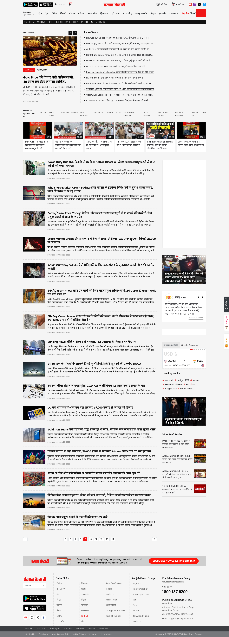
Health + (110, 594)
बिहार (83, 599)
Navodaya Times (141, 594)
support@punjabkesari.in (181, 618)
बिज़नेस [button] (185, 13)
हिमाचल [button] (104, 13)
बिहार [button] (153, 13)
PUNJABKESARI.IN (178, 634)
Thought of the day (115, 610)
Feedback (43, 634)
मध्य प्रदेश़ (85, 594)
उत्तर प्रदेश (61, 621)
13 (107, 539)
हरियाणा (84, 589)
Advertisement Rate (60, 634)
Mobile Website (79, 634)
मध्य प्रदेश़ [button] (127, 13)
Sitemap (93, 634)
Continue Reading (30, 102)
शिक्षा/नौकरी (111, 605)
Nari (204, 112)
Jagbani (136, 583)
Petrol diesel (185, 388)
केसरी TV (61, 589)
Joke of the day (113, 616)
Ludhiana (68, 628)
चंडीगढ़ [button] (81, 13)
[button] (70, 33)
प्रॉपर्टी (50, 22)
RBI (186, 384)
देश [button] (46, 13)
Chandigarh (54, 628)
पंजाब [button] (72, 13)
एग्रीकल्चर (100, 22)
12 (101, 539)
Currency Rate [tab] (171, 345)
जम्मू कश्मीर (141, 13)
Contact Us (30, 634)
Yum (135, 605)
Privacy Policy (107, 634)
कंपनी (67, 22)
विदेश (59, 599)
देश (58, 594)
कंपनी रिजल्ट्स (86, 22)
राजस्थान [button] (173, 13)
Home (43, 112)
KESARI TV (27, 110)
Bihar (118, 112)
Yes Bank (168, 380)
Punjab (74, 112)
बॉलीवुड (109, 589)
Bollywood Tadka (141, 616)
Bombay (80, 628)
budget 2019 (182, 380)
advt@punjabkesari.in (173, 581)
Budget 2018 (169, 388)
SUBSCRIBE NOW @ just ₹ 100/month (174, 561)
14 (113, 539)
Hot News (28, 32)
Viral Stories (111, 599)
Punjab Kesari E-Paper (94, 562)
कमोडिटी (59, 22)
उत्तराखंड (84, 605)
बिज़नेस (84, 616)
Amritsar (91, 628)
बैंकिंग (75, 22)
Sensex (194, 380)
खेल (83, 621)
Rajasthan (99, 112)
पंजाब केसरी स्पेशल (114, 583)
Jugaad (136, 610)
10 (91, 539)
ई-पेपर (59, 583)
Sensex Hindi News (172, 384)
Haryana (110, 112)
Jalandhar (103, 628)
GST (193, 384)
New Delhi (41, 628)
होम (40, 13)
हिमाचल (84, 583)
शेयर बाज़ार (29, 22)
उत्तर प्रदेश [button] (92, 13)
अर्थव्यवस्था (41, 22)
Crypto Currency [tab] (189, 345)
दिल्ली (63, 13)
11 (96, 539)
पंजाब (59, 610)
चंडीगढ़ (59, 616)
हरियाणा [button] (115, 13)
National (65, 112)
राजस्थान (85, 610)
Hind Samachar (140, 589)
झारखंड (162, 13)
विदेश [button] (54, 13)
